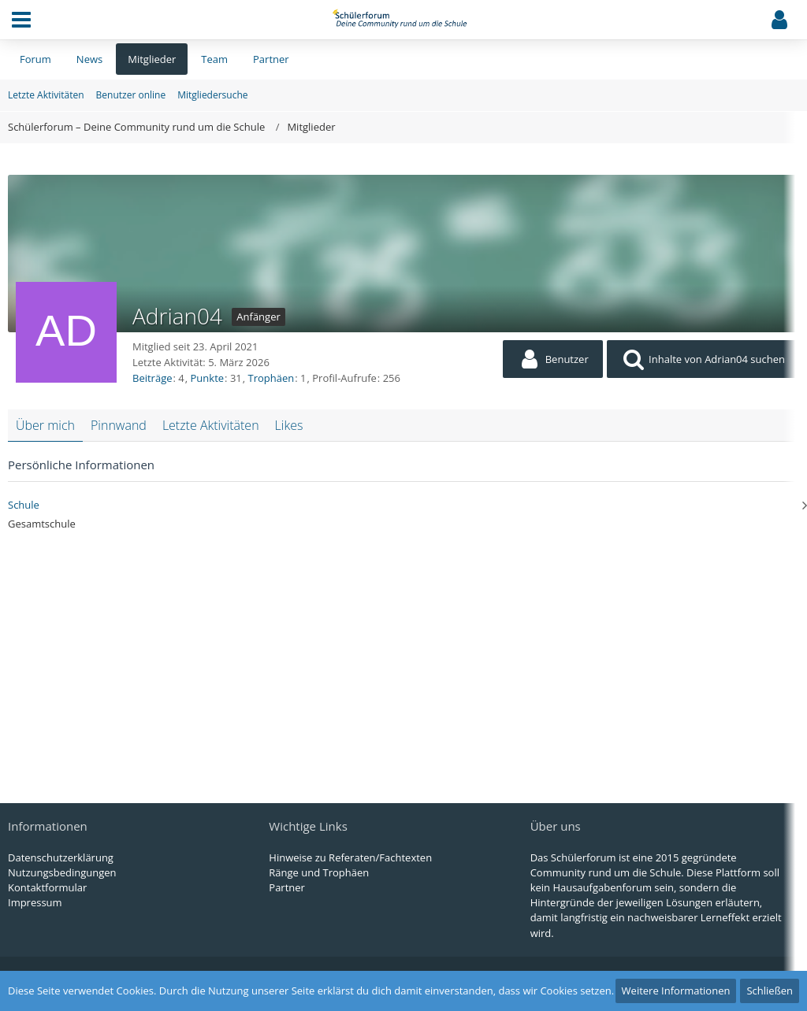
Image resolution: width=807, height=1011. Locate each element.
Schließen (769, 990)
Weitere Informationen (676, 990)
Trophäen (271, 378)
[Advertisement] (403, 657)
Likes (289, 425)
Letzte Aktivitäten (210, 425)
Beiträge (152, 378)
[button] (21, 19)
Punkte (208, 378)
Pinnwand (119, 425)
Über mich (45, 425)
